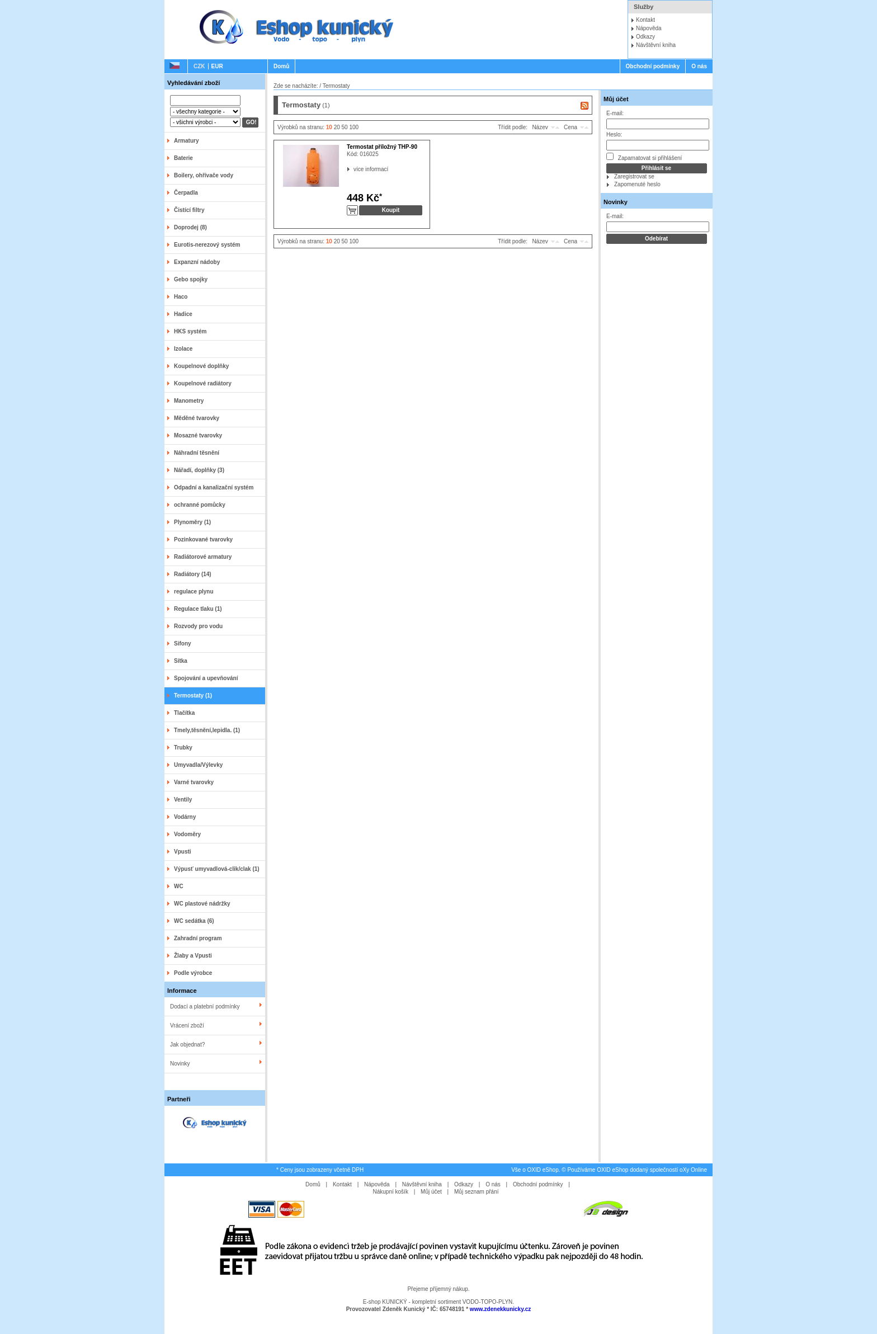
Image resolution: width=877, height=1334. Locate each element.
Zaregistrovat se (634, 176)
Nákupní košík (390, 1192)
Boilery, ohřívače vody (203, 175)
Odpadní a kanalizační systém (213, 487)
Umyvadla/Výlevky (198, 765)
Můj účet (616, 99)
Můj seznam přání (476, 1192)
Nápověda (649, 28)
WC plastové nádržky (202, 904)
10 (329, 127)
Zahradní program (198, 938)
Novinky (180, 1063)
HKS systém (190, 331)
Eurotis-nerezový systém (207, 245)
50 (345, 127)
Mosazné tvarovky (198, 435)
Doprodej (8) (190, 227)
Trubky (183, 747)
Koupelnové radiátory (203, 383)
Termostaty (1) (193, 695)
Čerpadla (186, 193)
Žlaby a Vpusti (193, 956)
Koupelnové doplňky (201, 366)
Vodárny (185, 817)
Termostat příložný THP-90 (382, 147)
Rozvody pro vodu (198, 626)
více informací (353, 169)
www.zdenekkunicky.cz (500, 1309)
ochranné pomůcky (199, 505)
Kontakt (645, 20)
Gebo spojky (191, 279)
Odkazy (645, 37)
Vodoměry (187, 834)
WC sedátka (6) (194, 921)
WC (178, 886)
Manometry (189, 401)
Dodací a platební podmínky (205, 1006)
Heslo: (614, 134)
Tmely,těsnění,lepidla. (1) (207, 730)
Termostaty (336, 86)
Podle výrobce (193, 973)
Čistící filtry (189, 210)
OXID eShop (543, 1170)
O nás (699, 66)
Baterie (183, 158)
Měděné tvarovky (196, 418)
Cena (570, 127)
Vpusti (182, 852)
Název (540, 127)
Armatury (186, 141)
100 (354, 127)
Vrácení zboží (187, 1025)
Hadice (183, 314)
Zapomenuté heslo (637, 184)
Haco (180, 297)
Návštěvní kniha (656, 45)
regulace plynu (194, 591)
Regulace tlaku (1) (198, 609)
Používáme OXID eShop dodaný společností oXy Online (637, 1170)
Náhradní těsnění (196, 453)
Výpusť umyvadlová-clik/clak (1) (217, 869)
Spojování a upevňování (206, 678)
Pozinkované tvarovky (203, 539)
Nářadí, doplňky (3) (199, 470)
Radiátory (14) (192, 574)
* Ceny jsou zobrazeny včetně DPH (320, 1170)
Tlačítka (184, 713)
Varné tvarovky (194, 782)
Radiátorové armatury (203, 557)
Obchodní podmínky (653, 66)
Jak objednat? (187, 1044)
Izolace (183, 349)
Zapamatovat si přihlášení (644, 157)
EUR (217, 66)
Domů (281, 66)
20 (337, 127)
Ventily (183, 799)
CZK (199, 66)
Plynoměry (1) (192, 522)
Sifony (182, 643)
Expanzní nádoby (197, 262)
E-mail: (615, 113)
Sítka (180, 661)
